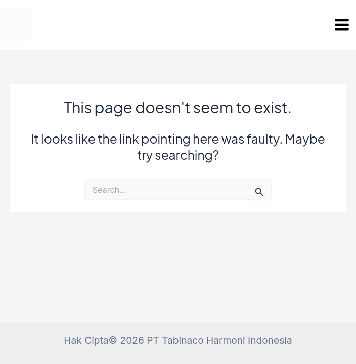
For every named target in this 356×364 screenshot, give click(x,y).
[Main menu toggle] (341, 25)
